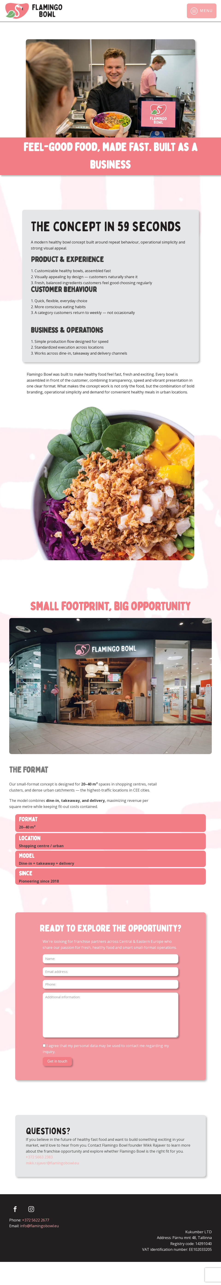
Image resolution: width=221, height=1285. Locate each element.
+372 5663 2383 (39, 1157)
